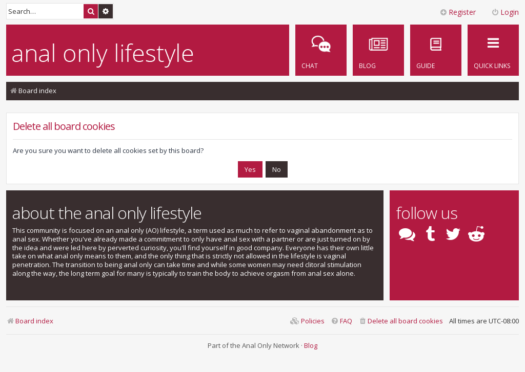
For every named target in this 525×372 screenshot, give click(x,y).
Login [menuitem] (505, 12)
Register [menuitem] (457, 12)
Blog (310, 345)
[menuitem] (435, 50)
